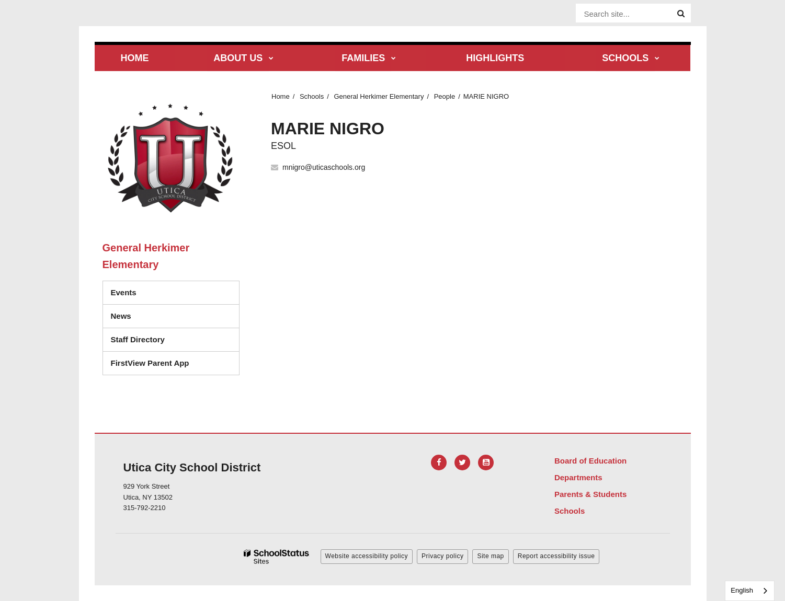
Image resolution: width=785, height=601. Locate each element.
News (121, 315)
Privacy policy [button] (442, 556)
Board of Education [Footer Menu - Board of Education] (590, 460)
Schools (312, 96)
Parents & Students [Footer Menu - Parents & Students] (590, 494)
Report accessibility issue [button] (556, 556)
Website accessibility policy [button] (366, 556)
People (444, 96)
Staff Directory (138, 339)
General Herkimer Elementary (379, 96)
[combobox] (750, 591)
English (742, 590)
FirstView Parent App (150, 363)
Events (123, 292)
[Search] (681, 13)
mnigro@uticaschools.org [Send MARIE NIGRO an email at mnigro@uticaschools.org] (323, 167)
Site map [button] (490, 556)
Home (280, 96)
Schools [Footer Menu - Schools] (569, 510)
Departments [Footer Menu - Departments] (578, 477)
